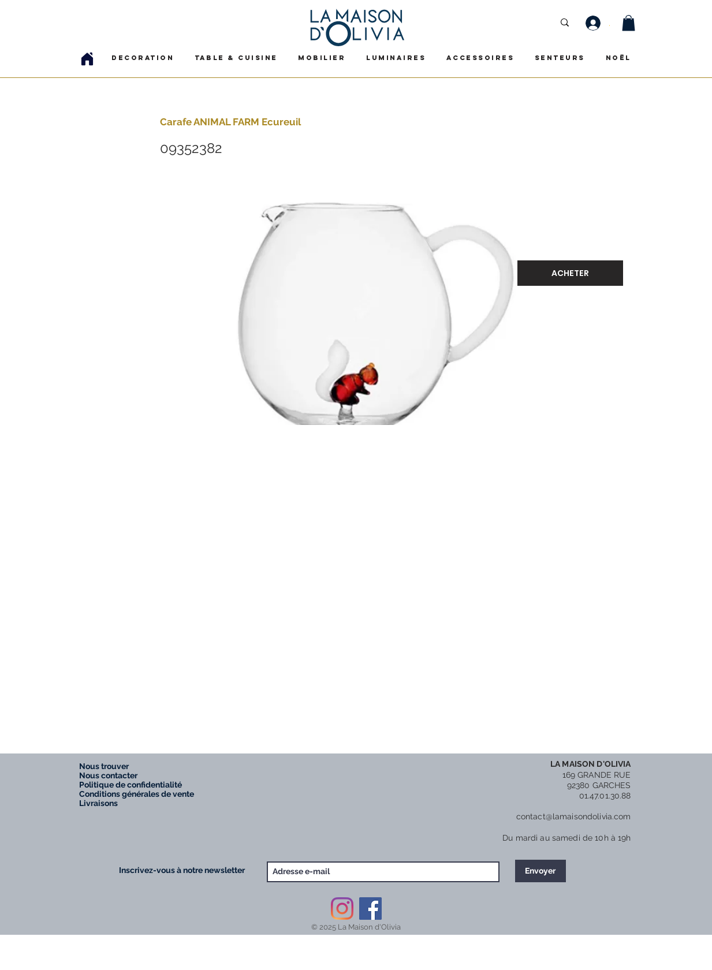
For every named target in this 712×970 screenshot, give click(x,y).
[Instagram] (342, 908)
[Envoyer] (540, 871)
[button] (628, 23)
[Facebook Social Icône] (370, 908)
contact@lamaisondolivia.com (573, 816)
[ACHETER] (570, 273)
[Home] (87, 58)
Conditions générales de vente (136, 794)
